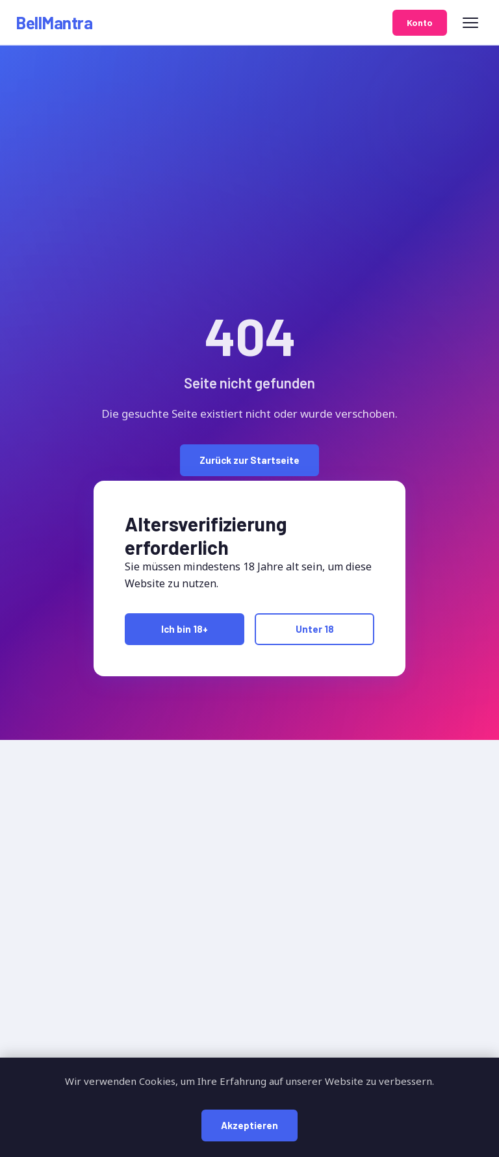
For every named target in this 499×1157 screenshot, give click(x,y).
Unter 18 (315, 629)
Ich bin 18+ (184, 629)
